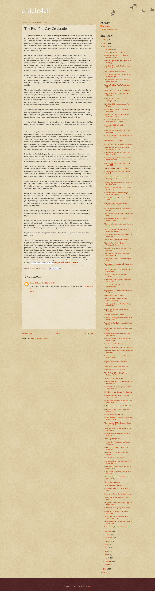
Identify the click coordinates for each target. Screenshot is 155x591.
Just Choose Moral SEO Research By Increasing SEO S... (117, 75)
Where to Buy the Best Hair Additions (117, 527)
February (108, 561)
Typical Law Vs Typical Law (113, 378)
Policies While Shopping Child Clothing (117, 508)
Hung (32, 283)
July (106, 544)
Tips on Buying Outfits (112, 482)
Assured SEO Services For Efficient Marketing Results (116, 115)
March (107, 558)
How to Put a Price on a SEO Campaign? (118, 144)
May (106, 551)
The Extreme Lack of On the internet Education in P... (117, 254)
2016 (105, 46)
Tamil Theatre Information (113, 485)
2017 (105, 43)
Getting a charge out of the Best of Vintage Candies (116, 56)
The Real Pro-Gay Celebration (114, 71)
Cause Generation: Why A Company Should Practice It (116, 396)
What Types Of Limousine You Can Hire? (118, 347)
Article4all (106, 26)
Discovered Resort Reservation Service (118, 494)
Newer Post (27, 333)
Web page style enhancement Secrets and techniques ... (117, 159)
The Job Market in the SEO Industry (116, 168)
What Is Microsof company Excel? (116, 366)
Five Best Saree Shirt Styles (114, 458)
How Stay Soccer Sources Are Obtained (118, 392)
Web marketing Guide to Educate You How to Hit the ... (117, 153)
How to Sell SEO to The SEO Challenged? (114, 126)
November (108, 531)
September (109, 538)
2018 (105, 40)
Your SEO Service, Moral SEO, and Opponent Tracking (116, 230)
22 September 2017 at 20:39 (45, 283)
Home (59, 333)
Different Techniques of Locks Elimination (118, 406)
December (108, 49)
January (108, 565)
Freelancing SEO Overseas (113, 141)
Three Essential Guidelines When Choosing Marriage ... (116, 299)
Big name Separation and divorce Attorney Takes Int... (115, 204)
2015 (105, 569)
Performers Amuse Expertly (113, 295)
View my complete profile (109, 29)
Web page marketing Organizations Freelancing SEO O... (116, 148)
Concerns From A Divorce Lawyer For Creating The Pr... (117, 178)
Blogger (88, 586)
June (107, 548)
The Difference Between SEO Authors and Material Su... (117, 81)
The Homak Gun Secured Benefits (116, 240)
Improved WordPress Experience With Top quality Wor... (117, 388)
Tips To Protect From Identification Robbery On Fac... (116, 374)
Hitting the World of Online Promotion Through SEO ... (117, 100)
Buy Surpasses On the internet (115, 344)
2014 (105, 572)
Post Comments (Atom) (39, 338)
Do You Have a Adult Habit (113, 414)
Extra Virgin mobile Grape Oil (114, 52)
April (106, 555)
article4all (36, 10)
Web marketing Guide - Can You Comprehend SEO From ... (115, 121)
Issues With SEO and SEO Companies (117, 90)
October (108, 534)
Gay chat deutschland (66, 262)
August (107, 541)
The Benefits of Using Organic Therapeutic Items (114, 244)
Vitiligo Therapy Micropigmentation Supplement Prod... (116, 517)
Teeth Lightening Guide (112, 439)
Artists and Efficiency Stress (114, 314)
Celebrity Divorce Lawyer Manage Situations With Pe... (116, 193)
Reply (32, 291)
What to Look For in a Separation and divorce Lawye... (117, 219)
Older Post (90, 333)
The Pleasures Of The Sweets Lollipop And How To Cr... (117, 424)
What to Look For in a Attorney (114, 369)
